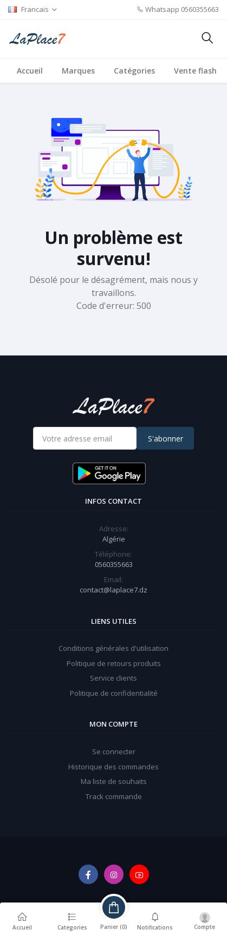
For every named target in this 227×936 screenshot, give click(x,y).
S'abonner (165, 438)
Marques (78, 70)
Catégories (134, 70)
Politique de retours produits (114, 663)
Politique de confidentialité (114, 693)
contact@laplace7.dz (113, 590)
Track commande (114, 796)
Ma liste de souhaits (114, 781)
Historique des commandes (113, 767)
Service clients (113, 678)
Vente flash (195, 70)
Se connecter (113, 751)
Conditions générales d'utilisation (113, 648)
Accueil (30, 70)
